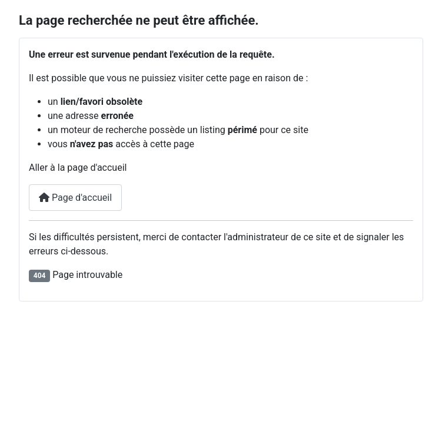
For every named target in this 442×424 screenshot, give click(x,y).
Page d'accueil (75, 197)
